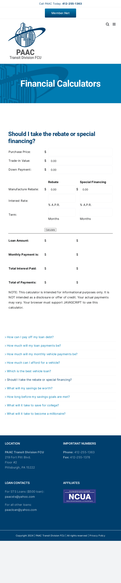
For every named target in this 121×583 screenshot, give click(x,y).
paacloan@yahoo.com (21, 509)
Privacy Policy (97, 535)
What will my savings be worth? (29, 388)
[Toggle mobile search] (107, 24)
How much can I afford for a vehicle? (33, 362)
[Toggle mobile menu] (114, 24)
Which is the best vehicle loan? (29, 371)
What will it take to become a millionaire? (36, 413)
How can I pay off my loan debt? (30, 337)
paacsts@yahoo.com (20, 496)
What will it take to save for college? (33, 405)
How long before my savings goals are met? (38, 396)
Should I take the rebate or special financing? (39, 379)
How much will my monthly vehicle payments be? (42, 354)
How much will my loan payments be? (34, 345)
